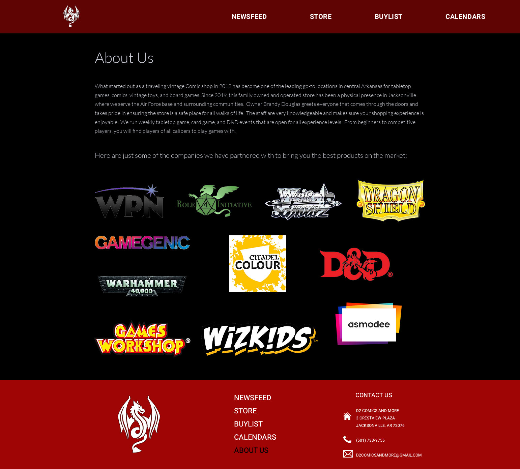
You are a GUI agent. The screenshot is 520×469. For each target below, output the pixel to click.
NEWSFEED (252, 397)
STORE (245, 411)
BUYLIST (248, 424)
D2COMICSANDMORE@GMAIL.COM (389, 455)
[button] (465, 16)
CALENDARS (255, 437)
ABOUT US (251, 450)
